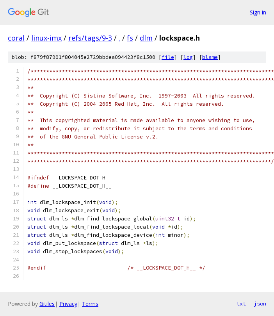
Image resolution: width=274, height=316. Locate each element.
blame (210, 57)
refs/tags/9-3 (90, 38)
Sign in (258, 12)
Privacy (68, 303)
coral (16, 38)
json (260, 303)
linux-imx (46, 38)
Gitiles (47, 303)
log (188, 57)
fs (130, 38)
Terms (90, 303)
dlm (146, 38)
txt (241, 303)
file (168, 57)
